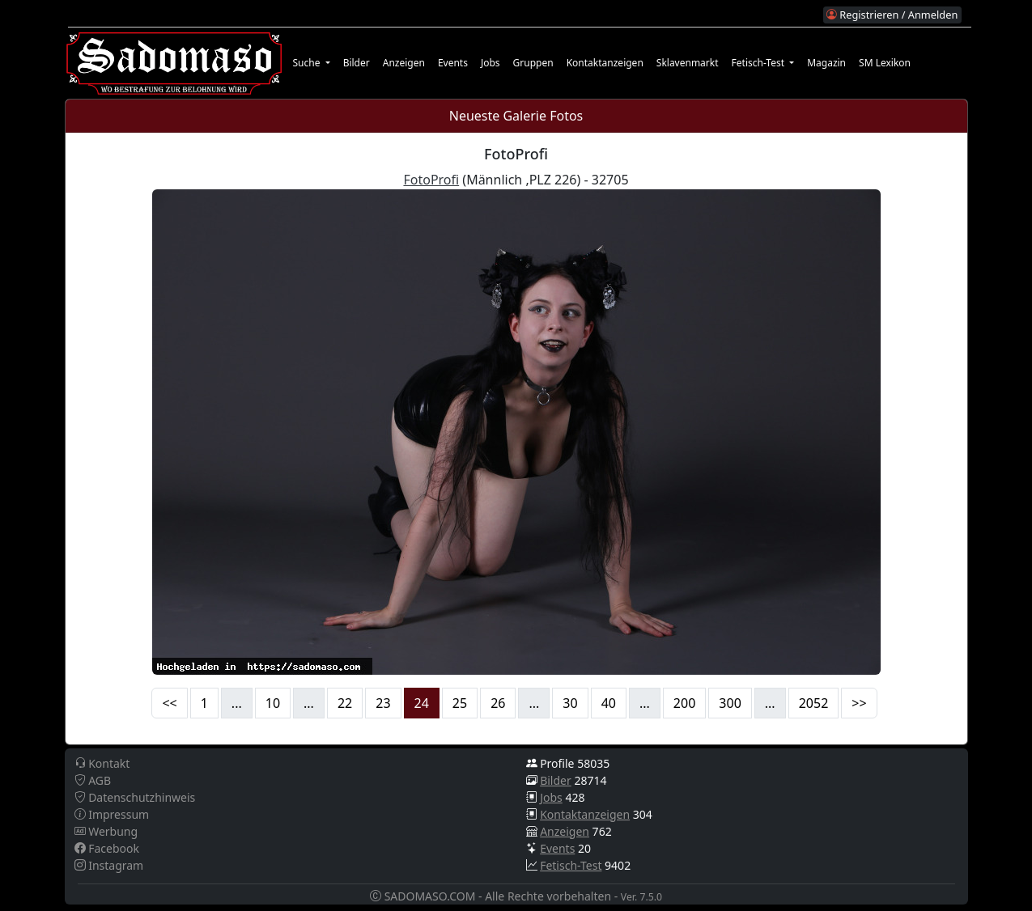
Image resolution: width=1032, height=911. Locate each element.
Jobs (490, 63)
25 (459, 703)
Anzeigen (404, 63)
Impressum (112, 814)
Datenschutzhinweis (135, 797)
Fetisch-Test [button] (760, 63)
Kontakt (102, 763)
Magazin (826, 63)
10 (272, 703)
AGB (93, 780)
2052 (814, 703)
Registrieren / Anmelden (892, 14)
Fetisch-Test (570, 865)
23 (383, 703)
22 (345, 703)
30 (570, 703)
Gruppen (533, 63)
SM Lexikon (885, 63)
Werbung (106, 831)
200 (684, 703)
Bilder (356, 63)
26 (498, 703)
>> (859, 703)
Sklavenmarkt (687, 63)
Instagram (109, 865)
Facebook (106, 848)
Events (453, 63)
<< (169, 703)
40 (608, 703)
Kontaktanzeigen (605, 63)
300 (730, 703)
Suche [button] (308, 63)
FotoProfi (431, 180)
